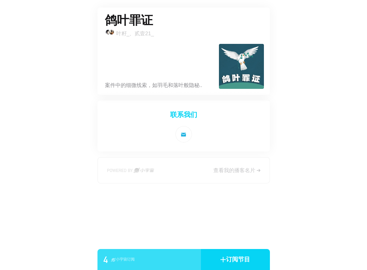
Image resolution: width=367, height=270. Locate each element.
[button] (235, 259)
